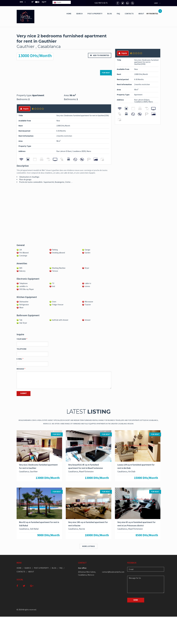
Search (79, 13)
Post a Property (95, 13)
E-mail (19, 359)
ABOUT (141, 13)
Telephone (21, 349)
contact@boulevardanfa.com (113, 573)
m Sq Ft (39, 2)
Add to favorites (99, 55)
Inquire (24, 108)
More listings (88, 547)
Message (20, 369)
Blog (109, 13)
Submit (23, 393)
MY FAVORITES (153, 13)
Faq (118, 13)
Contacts (129, 13)
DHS (20, 2)
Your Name (21, 339)
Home (68, 13)
